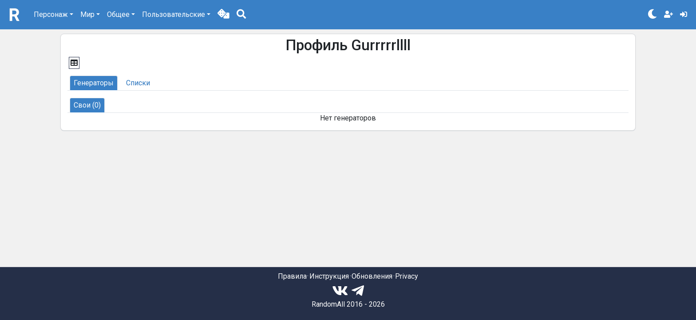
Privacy (406, 276)
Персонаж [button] (51, 14)
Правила (292, 276)
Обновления (372, 276)
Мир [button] (87, 14)
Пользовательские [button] (173, 14)
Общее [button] (118, 14)
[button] (223, 15)
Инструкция (329, 276)
